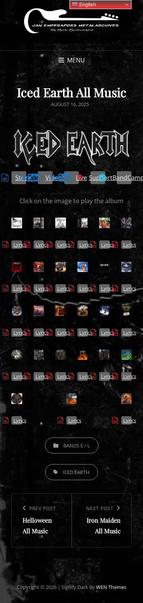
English (84, 5)
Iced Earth (76, 472)
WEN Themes (111, 587)
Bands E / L (76, 445)
